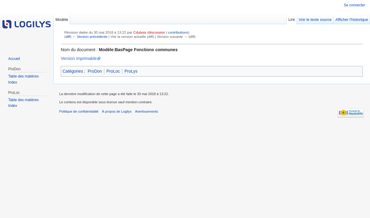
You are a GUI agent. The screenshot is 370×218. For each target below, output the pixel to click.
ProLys (131, 71)
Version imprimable (79, 58)
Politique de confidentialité (79, 111)
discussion (156, 32)
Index (12, 82)
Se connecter (354, 5)
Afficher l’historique (352, 19)
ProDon (95, 71)
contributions (178, 32)
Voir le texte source (315, 19)
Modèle (61, 19)
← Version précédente (89, 36)
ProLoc (113, 71)
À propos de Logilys (116, 111)
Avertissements (146, 111)
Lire (291, 19)
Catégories (73, 71)
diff (68, 36)
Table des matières (23, 76)
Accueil (14, 59)
